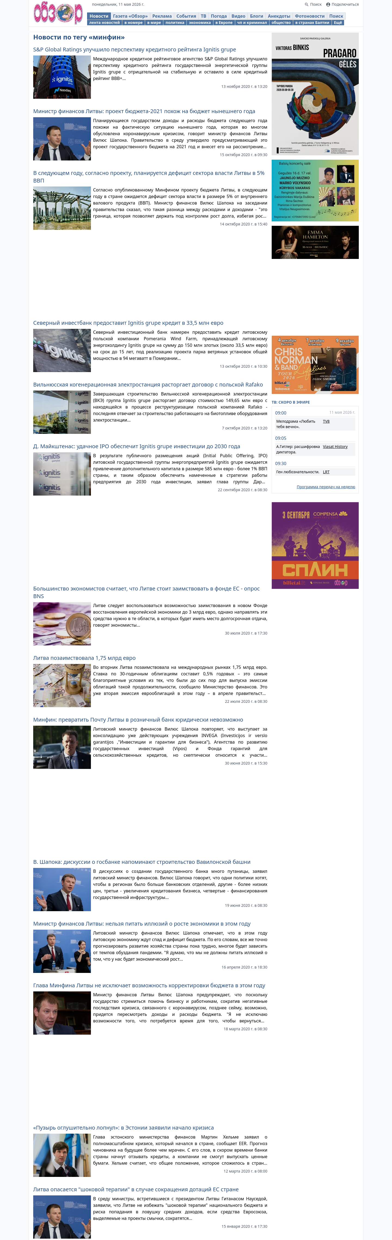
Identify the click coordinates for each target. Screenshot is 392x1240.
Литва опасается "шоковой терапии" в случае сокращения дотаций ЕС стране (136, 1189)
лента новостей (109, 24)
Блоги (261, 18)
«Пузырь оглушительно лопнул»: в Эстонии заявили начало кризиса (123, 1127)
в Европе (228, 24)
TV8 (326, 421)
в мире (159, 24)
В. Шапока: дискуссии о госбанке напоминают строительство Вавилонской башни (141, 861)
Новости (103, 18)
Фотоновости (314, 18)
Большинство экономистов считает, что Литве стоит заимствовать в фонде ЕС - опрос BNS (146, 592)
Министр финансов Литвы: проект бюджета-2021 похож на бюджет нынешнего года (144, 111)
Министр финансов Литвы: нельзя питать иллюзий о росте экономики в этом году (141, 923)
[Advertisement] (150, 272)
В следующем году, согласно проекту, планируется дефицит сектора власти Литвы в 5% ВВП (149, 176)
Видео (243, 18)
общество (285, 24)
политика (179, 24)
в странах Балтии (317, 24)
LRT (326, 471)
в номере (138, 24)
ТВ (208, 18)
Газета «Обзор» (135, 18)
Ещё (343, 24)
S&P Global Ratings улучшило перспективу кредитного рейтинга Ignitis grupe (134, 49)
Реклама (167, 18)
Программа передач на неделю (326, 486)
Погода (224, 18)
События (191, 18)
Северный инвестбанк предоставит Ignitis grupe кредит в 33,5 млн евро (128, 322)
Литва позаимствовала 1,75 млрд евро (84, 657)
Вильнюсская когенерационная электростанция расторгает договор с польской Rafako (148, 384)
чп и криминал (257, 24)
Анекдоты (284, 18)
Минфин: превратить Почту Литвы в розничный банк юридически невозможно (138, 719)
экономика (205, 24)
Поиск (341, 18)
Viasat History (335, 446)
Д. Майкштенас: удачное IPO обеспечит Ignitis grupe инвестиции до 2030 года (136, 446)
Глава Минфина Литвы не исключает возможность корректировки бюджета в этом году (149, 985)
